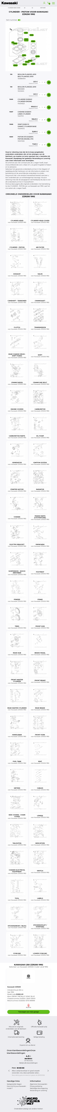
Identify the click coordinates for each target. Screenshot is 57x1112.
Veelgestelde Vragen (14, 1084)
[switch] (19, 20)
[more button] (44, 82)
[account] (44, 3)
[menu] (53, 3)
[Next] (32, 8)
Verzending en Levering (38, 1090)
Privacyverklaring (36, 1086)
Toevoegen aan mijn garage (28, 1012)
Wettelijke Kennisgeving (39, 1088)
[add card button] (49, 82)
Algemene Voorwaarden (38, 1084)
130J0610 (21, 91)
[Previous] (24, 8)
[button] (28, 976)
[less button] (39, 82)
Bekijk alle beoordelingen (28, 1063)
